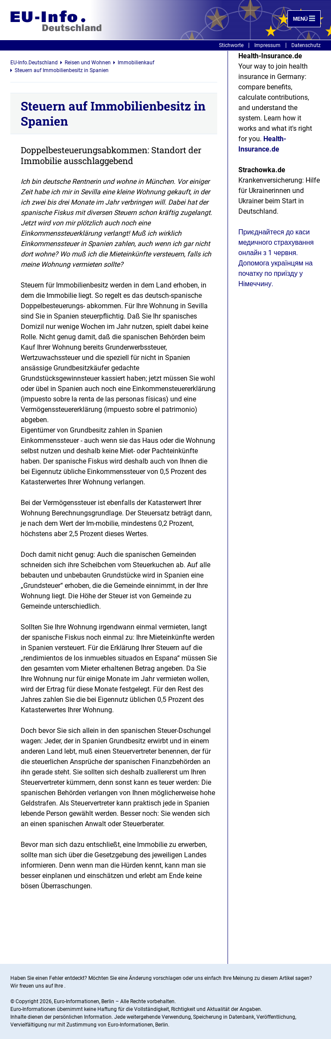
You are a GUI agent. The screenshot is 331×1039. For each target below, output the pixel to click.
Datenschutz (306, 45)
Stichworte (231, 45)
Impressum (267, 45)
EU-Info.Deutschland (34, 63)
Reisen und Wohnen (88, 63)
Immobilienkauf (136, 63)
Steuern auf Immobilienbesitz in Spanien (62, 70)
